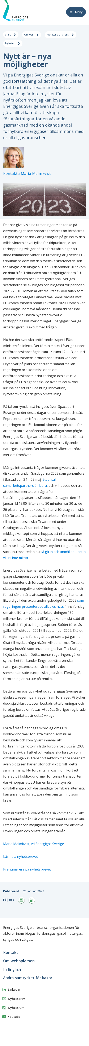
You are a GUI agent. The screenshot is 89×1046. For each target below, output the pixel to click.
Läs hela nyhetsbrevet (20, 856)
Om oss (31, 35)
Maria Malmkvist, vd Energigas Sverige (33, 843)
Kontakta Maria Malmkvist (27, 173)
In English (12, 969)
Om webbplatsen (19, 960)
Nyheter (12, 44)
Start (10, 35)
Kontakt (10, 952)
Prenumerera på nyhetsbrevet (27, 869)
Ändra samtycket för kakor (27, 977)
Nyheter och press (60, 35)
